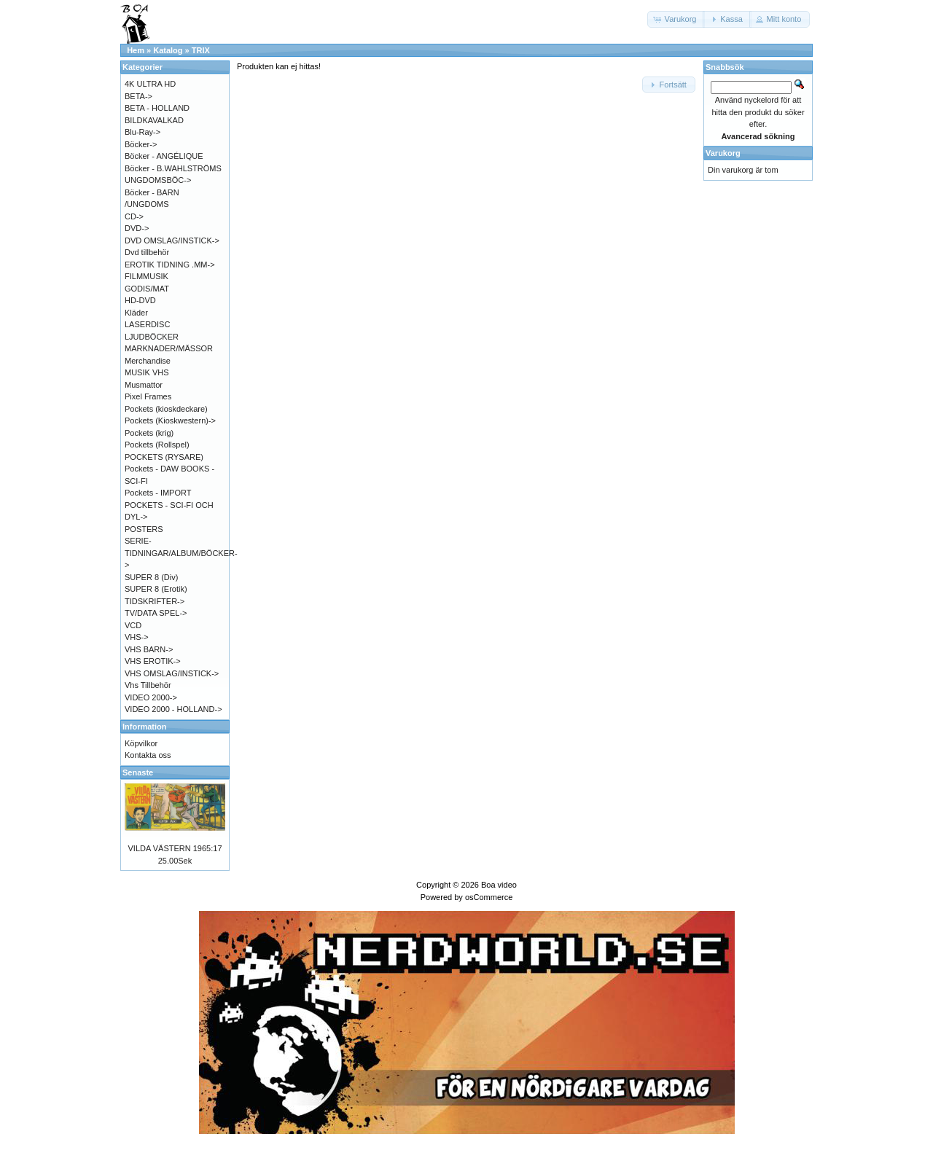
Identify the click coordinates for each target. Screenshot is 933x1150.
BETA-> (138, 96)
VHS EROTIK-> (153, 661)
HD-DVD (140, 300)
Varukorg (723, 153)
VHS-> (137, 637)
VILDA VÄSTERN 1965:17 (175, 848)
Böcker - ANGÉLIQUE (164, 156)
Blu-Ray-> (142, 132)
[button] (676, 19)
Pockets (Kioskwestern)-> (170, 420)
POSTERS (144, 529)
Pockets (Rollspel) (157, 444)
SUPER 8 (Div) (151, 577)
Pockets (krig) (149, 433)
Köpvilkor (141, 743)
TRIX (201, 50)
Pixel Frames (148, 396)
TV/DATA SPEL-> (156, 613)
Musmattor (144, 384)
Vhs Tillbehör (148, 685)
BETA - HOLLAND (157, 107)
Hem (135, 50)
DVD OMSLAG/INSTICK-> (172, 240)
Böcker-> (141, 144)
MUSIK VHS (147, 372)
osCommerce (488, 897)
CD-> (134, 216)
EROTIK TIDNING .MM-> (170, 264)
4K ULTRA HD (150, 83)
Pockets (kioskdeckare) (166, 408)
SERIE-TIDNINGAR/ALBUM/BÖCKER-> (181, 552)
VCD (133, 625)
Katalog (167, 50)
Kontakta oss (148, 755)
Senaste (137, 772)
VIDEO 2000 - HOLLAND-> (173, 709)
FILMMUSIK (146, 276)
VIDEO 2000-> (151, 697)
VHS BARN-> (149, 649)
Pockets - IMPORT (158, 492)
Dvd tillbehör (147, 252)
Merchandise (148, 360)
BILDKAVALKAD (154, 120)
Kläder (136, 312)
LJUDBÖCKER (152, 336)
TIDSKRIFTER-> (154, 601)
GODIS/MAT (147, 288)
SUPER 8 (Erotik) (156, 588)
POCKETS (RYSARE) (164, 457)
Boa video (499, 884)
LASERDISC (147, 324)
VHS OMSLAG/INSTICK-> (172, 673)
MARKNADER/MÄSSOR (169, 348)
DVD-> (137, 228)
